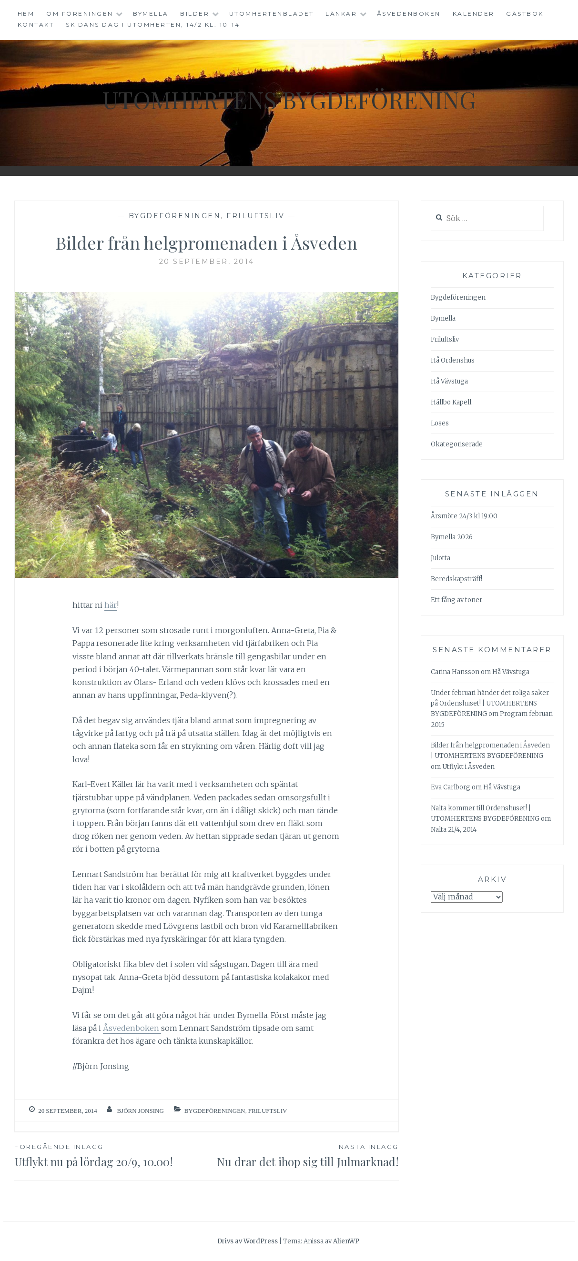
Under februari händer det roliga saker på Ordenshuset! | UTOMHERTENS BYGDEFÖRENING (490, 703)
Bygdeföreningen (175, 216)
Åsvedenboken (409, 13)
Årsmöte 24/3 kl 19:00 (464, 516)
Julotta (440, 558)
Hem (26, 13)
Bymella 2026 (452, 537)
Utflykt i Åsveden (468, 767)
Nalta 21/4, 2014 (454, 830)
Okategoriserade (457, 444)
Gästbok (525, 13)
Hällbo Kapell (451, 402)
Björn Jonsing (140, 1111)
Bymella (151, 13)
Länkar (341, 13)
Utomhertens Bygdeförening (289, 99)
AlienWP (346, 1241)
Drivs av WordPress (247, 1241)
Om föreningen (79, 13)
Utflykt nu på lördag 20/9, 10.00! (110, 1155)
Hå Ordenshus (453, 360)
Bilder (194, 13)
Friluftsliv (255, 216)
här (110, 605)
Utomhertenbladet (271, 13)
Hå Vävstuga (449, 381)
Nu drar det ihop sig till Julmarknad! (303, 1155)
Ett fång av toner (456, 600)
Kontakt (36, 24)
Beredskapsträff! (456, 579)
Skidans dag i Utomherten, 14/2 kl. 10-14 (153, 24)
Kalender (474, 13)
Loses (440, 423)
